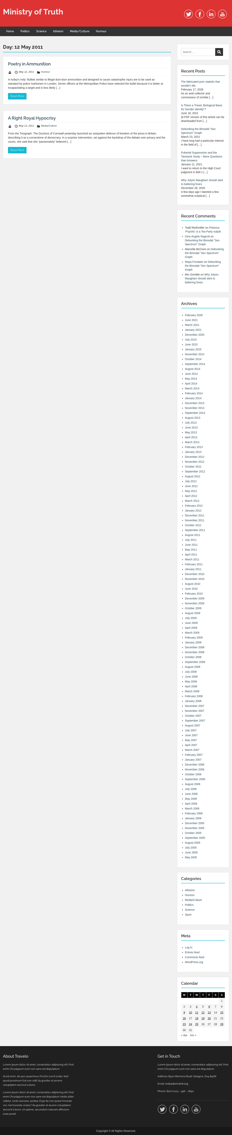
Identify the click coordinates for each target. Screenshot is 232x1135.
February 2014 (194, 393)
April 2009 (191, 627)
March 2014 (192, 388)
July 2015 (191, 339)
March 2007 (192, 749)
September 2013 (195, 412)
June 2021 (191, 320)
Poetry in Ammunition (29, 63)
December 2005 (195, 823)
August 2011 (192, 535)
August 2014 (192, 368)
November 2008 (195, 652)
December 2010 (195, 574)
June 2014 (191, 373)
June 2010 (191, 588)
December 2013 (195, 403)
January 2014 (193, 398)
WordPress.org (194, 962)
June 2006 (191, 793)
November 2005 (195, 828)
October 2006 (193, 774)
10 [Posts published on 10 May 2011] (190, 1012)
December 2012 (195, 456)
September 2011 (195, 530)
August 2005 (192, 842)
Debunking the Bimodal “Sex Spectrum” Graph (204, 253)
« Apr (184, 1035)
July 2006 (191, 789)
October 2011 (193, 525)
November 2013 (195, 408)
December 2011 (195, 515)
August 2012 (192, 476)
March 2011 (192, 559)
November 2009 (195, 603)
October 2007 (193, 715)
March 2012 (192, 500)
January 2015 (193, 349)
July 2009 (191, 618)
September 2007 (195, 720)
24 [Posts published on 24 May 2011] (190, 1024)
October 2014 (193, 359)
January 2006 (193, 818)
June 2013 (191, 427)
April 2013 (191, 437)
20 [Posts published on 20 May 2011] (209, 1018)
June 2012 (191, 486)
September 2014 (195, 364)
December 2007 (195, 705)
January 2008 (193, 701)
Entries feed (192, 952)
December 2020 (195, 334)
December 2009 (195, 598)
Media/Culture (79, 31)
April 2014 (191, 383)
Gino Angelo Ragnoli (197, 236)
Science (41, 31)
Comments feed (194, 957)
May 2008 (191, 681)
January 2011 (193, 569)
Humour (101, 31)
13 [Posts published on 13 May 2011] (209, 1012)
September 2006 (195, 779)
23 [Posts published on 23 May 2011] (184, 1024)
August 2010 (192, 583)
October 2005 (193, 832)
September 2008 (195, 662)
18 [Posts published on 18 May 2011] (196, 1018)
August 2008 (192, 666)
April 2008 (191, 686)
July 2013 (191, 422)
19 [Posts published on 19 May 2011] (203, 1018)
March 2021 (192, 324)
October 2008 (193, 657)
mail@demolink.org (176, 1083)
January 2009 (193, 642)
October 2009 (193, 608)
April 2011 (191, 554)
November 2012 (195, 461)
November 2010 (195, 578)
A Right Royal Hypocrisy (32, 118)
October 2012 (193, 466)
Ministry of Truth (33, 11)
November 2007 (195, 710)
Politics (25, 31)
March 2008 (192, 691)
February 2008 (194, 696)
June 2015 (191, 344)
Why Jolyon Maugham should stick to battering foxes (202, 278)
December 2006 (195, 764)
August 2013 (192, 417)
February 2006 (194, 813)
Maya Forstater (194, 261)
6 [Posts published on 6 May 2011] (209, 1006)
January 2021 (193, 329)
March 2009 (192, 632)
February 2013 (194, 447)
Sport (188, 914)
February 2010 (194, 593)
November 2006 (195, 769)
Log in (188, 947)
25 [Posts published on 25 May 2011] (196, 1024)
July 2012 (191, 481)
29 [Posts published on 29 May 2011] (221, 1024)
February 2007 (194, 754)
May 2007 (191, 740)
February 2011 (194, 564)
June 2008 (191, 676)
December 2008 (195, 647)
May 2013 (191, 432)
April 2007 (191, 745)
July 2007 (191, 730)
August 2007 (192, 725)
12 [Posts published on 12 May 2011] (203, 1012)
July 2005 (191, 847)
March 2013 (192, 442)
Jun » (193, 1035)
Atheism (58, 31)
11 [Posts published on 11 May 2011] (196, 1012)
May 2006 (191, 798)
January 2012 (193, 510)
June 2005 (191, 852)
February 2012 (194, 505)
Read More (17, 96)
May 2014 (191, 378)
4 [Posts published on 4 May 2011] (196, 1006)
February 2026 (194, 315)
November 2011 (195, 520)
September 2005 (195, 837)
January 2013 (193, 451)
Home (10, 31)
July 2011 (191, 539)
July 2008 (191, 671)
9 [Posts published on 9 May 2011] (184, 1012)
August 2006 (192, 784)
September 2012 (195, 471)
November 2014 (195, 354)
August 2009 (192, 613)
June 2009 (191, 622)
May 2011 (191, 549)
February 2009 (194, 637)
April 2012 (191, 495)
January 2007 (193, 759)
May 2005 (191, 857)
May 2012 (191, 491)
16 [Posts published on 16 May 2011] (184, 1018)
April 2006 (191, 803)
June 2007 (191, 735)
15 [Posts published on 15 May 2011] (221, 1012)
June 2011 (191, 544)
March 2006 (192, 808)
